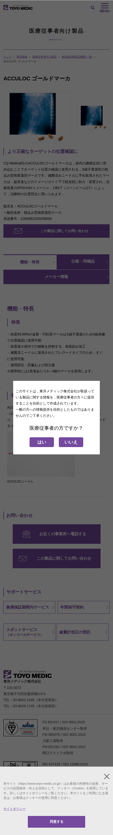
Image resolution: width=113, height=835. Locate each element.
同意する (56, 822)
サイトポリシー (14, 809)
